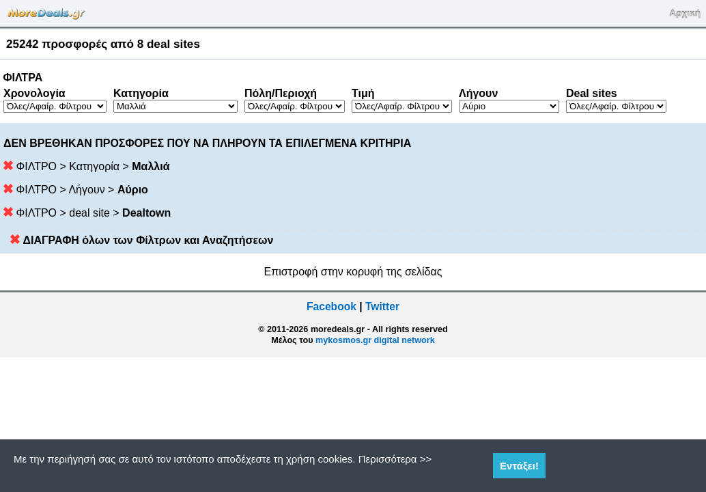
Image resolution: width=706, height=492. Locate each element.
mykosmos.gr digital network (375, 340)
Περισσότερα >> (395, 459)
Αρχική (685, 13)
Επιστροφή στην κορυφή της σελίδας (353, 271)
